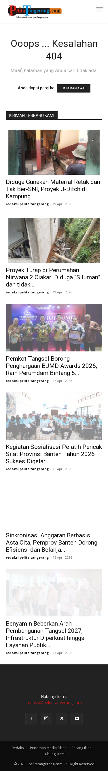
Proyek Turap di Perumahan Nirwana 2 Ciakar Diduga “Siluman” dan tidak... (53, 277)
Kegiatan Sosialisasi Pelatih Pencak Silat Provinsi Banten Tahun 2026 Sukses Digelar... (54, 454)
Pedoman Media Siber (48, 747)
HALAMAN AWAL (73, 88)
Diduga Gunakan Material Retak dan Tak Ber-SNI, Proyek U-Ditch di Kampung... (53, 189)
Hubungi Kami (54, 753)
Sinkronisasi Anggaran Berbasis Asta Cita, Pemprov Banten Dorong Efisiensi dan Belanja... (51, 542)
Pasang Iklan (81, 747)
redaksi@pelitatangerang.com (54, 702)
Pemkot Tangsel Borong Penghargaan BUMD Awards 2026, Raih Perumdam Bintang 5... (51, 365)
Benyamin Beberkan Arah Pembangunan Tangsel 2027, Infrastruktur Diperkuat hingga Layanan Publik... (45, 634)
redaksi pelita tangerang (27, 204)
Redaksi (18, 747)
